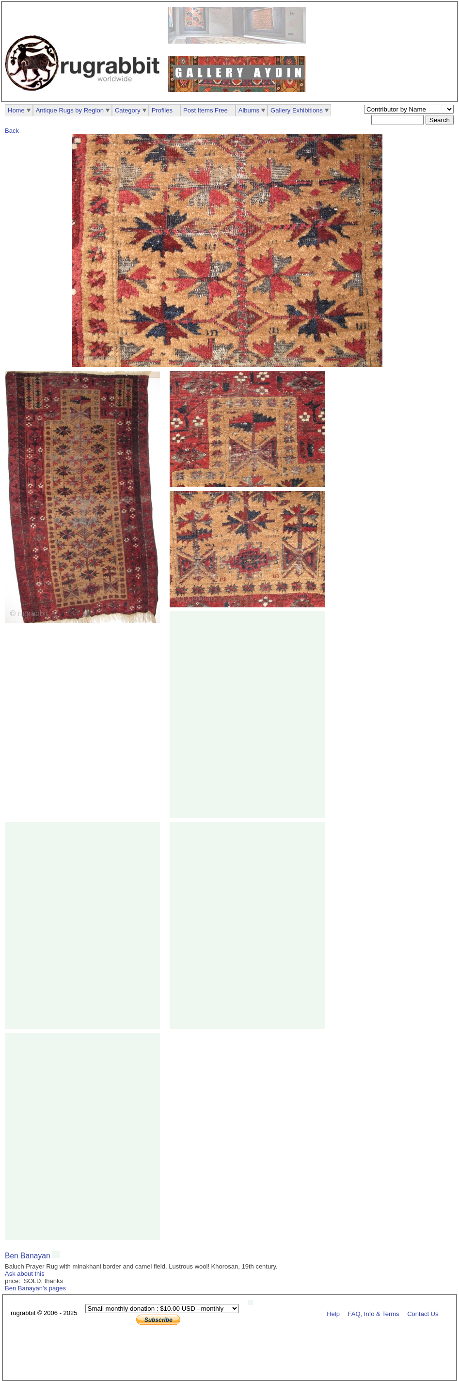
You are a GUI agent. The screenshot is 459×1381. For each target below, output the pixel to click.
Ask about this (25, 1273)
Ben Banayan (27, 1256)
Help (333, 1313)
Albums (248, 110)
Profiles (162, 110)
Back (12, 130)
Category (128, 110)
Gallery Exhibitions (296, 110)
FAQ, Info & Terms (373, 1313)
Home (16, 110)
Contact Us (422, 1313)
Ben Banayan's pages (35, 1288)
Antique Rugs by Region (70, 110)
